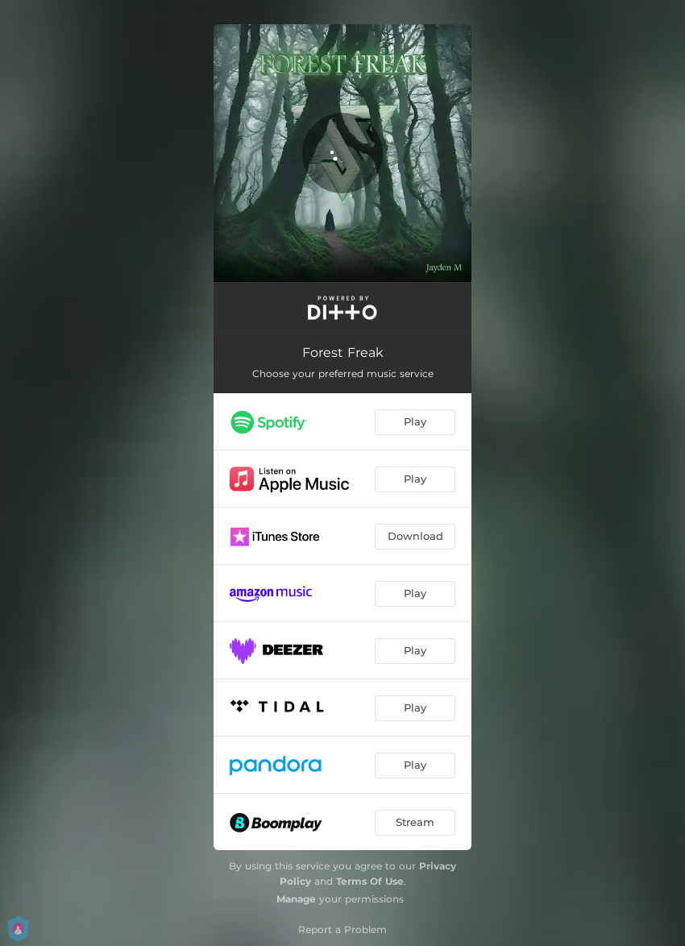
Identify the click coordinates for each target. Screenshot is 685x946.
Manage (296, 899)
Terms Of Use (370, 881)
